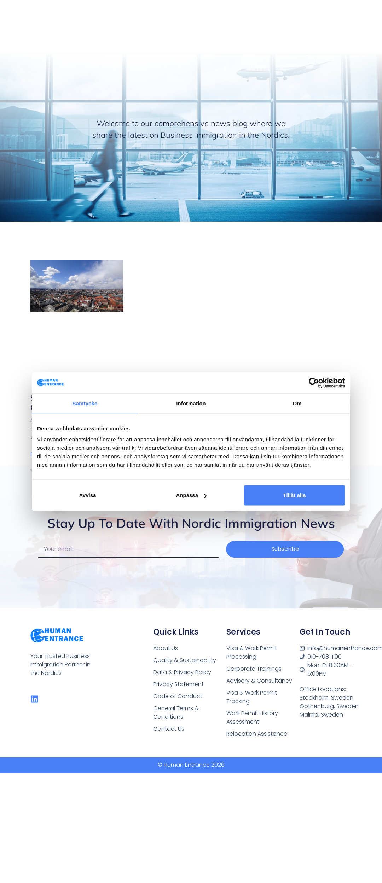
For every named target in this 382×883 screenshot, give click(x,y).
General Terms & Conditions (175, 711)
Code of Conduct (176, 695)
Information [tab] (191, 403)
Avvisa (87, 495)
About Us (165, 648)
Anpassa (191, 495)
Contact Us (168, 726)
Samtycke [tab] (85, 403)
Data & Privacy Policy (181, 671)
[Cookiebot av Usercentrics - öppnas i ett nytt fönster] (314, 382)
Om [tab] (297, 403)
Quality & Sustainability (183, 660)
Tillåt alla (294, 495)
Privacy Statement (177, 683)
